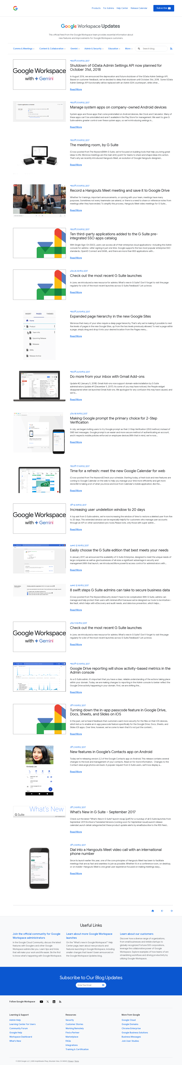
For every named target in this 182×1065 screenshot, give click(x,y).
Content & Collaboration (52, 48)
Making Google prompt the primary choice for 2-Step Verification (113, 420)
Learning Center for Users (22, 1024)
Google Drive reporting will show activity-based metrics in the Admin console (120, 670)
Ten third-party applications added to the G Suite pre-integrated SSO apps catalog (114, 236)
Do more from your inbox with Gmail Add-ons (107, 376)
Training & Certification (77, 1049)
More (128, 48)
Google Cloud (129, 1020)
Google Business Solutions (135, 1032)
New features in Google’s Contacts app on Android (111, 752)
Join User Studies (130, 1041)
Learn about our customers (136, 934)
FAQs (68, 1041)
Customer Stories (74, 1024)
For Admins (108, 8)
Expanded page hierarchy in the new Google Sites (110, 316)
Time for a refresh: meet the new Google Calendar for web (117, 471)
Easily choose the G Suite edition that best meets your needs (119, 550)
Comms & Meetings (23, 48)
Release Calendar (139, 8)
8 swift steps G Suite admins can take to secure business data (120, 590)
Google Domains (130, 1024)
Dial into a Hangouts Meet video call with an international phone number (116, 851)
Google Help (15, 1032)
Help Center (122, 8)
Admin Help (15, 1020)
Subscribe (164, 8)
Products (96, 8)
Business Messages (131, 1037)
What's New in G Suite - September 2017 (103, 812)
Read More (76, 89)
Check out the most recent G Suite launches (106, 275)
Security (70, 1020)
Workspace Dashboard (20, 1037)
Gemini (74, 48)
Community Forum (18, 1028)
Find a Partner (72, 1032)
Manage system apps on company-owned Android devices (118, 107)
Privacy (70, 1061)
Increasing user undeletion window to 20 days (107, 509)
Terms (77, 1061)
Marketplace (72, 1037)
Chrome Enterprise (131, 1028)
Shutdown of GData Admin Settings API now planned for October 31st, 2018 (116, 67)
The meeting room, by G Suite (94, 145)
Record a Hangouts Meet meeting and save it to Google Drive (120, 190)
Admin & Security (94, 48)
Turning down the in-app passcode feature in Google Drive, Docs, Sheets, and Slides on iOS (118, 712)
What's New (15, 1041)
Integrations (72, 1045)
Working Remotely (75, 1028)
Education (114, 48)
